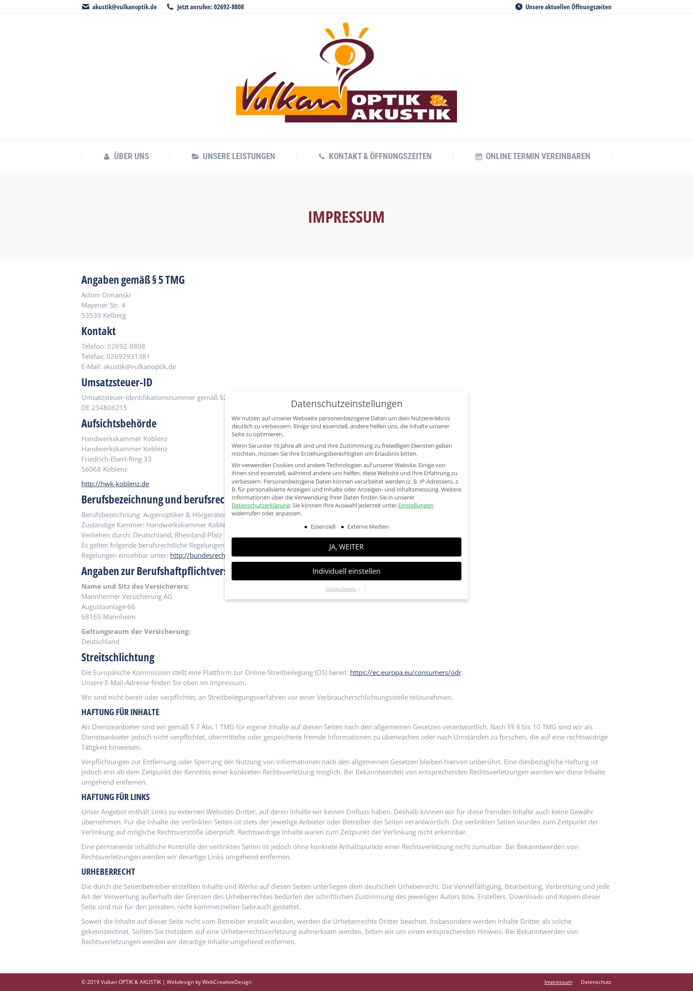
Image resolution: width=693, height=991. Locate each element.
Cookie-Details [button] (342, 589)
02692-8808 (229, 6)
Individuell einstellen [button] (346, 571)
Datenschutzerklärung (261, 505)
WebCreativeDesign (226, 982)
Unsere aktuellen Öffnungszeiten (568, 6)
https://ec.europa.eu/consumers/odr (405, 672)
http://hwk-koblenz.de (115, 483)
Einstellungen (416, 505)
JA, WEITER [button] (346, 547)
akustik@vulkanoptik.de (124, 6)
